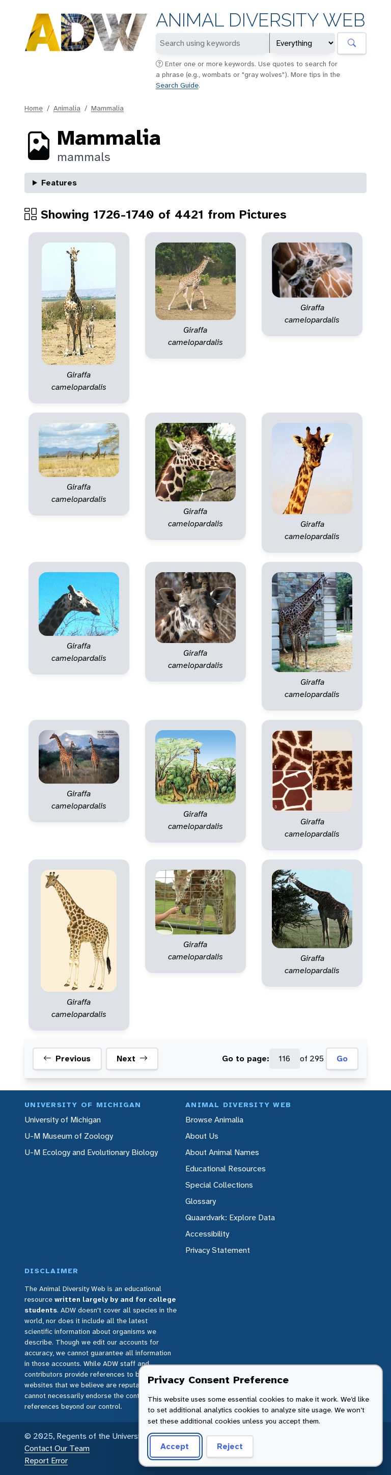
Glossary (200, 1201)
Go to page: (245, 1058)
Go (342, 1058)
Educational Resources (225, 1168)
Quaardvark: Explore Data (230, 1217)
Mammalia (107, 108)
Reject (230, 1446)
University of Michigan (62, 1119)
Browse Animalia (214, 1119)
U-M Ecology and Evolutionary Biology (91, 1152)
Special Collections (219, 1184)
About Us (201, 1136)
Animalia (66, 108)
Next (132, 1059)
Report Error (46, 1460)
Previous (67, 1059)
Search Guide (177, 85)
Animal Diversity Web (260, 20)
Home (33, 108)
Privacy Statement (217, 1250)
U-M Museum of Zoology (68, 1136)
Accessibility (207, 1233)
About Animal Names (222, 1152)
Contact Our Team (57, 1448)
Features (59, 182)
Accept (174, 1446)
